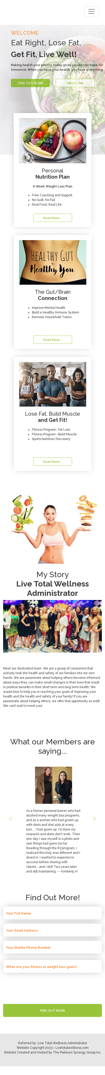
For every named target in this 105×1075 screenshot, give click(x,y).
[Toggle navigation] (91, 11)
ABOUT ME (75, 83)
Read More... (52, 218)
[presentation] (52, 987)
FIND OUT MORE (30, 83)
